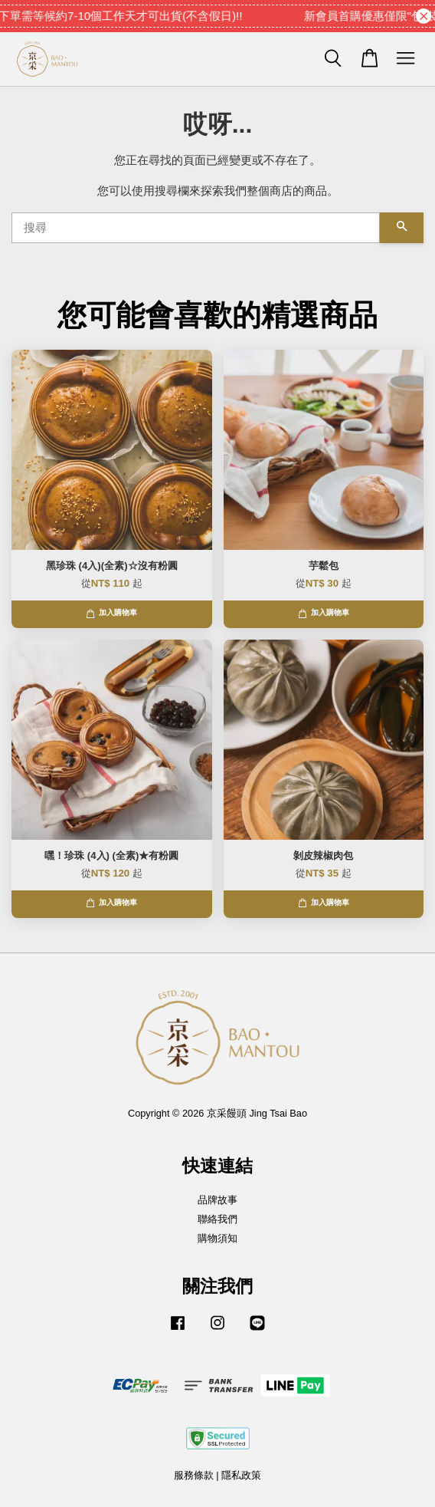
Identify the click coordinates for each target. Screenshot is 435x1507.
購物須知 (217, 1238)
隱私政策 (241, 1475)
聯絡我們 (217, 1219)
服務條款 (194, 1475)
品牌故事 (217, 1200)
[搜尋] (195, 227)
